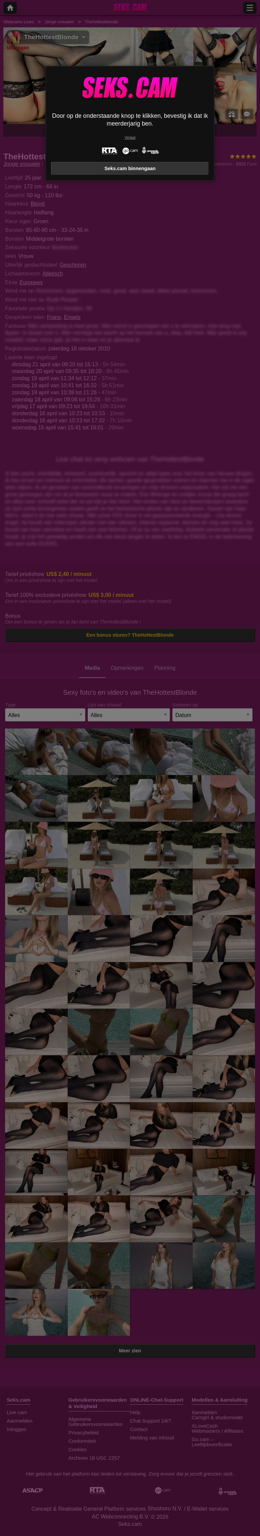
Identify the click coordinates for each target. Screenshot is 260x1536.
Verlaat (130, 137)
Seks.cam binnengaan (129, 168)
